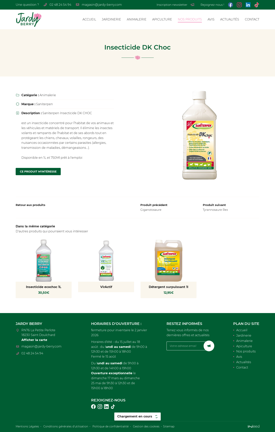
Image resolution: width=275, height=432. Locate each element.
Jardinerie (111, 19)
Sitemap (168, 426)
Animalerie (136, 19)
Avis (211, 19)
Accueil (89, 19)
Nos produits (190, 19)
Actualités (229, 19)
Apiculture (162, 19)
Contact (252, 19)
